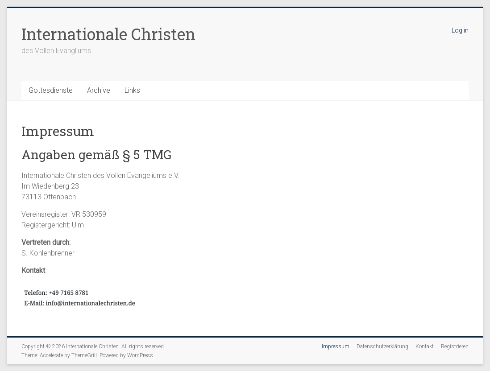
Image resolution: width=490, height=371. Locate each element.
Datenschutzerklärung (382, 346)
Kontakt (424, 346)
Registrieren (455, 346)
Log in (460, 30)
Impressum (335, 346)
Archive (98, 90)
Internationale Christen (108, 34)
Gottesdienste (51, 90)
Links (132, 90)
